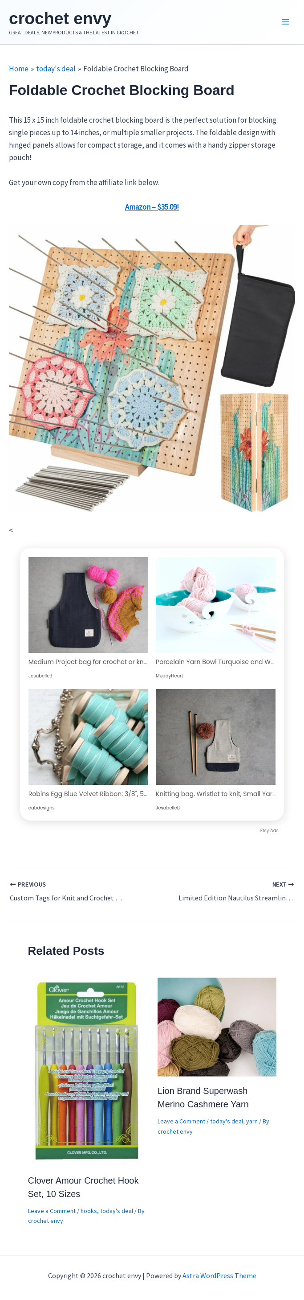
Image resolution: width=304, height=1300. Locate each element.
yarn (252, 1124)
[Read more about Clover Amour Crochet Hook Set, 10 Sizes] (87, 1073)
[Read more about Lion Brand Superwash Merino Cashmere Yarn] (217, 1029)
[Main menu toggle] (285, 23)
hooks (89, 1213)
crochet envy (69, 19)
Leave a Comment (52, 1213)
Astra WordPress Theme (219, 1275)
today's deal (116, 1213)
